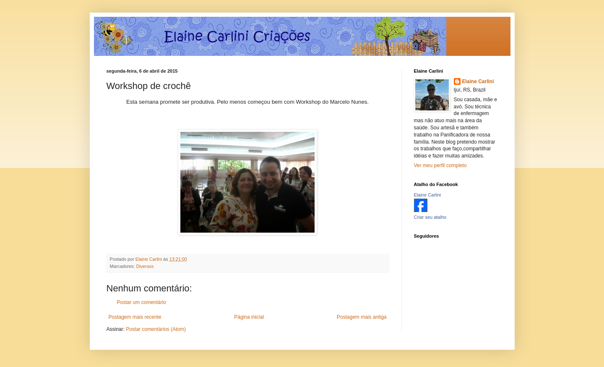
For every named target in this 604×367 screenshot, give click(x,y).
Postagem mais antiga (362, 317)
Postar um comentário (141, 302)
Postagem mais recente (135, 317)
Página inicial (249, 317)
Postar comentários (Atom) (156, 329)
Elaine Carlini (478, 81)
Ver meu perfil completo (440, 165)
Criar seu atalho (430, 217)
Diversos (145, 266)
